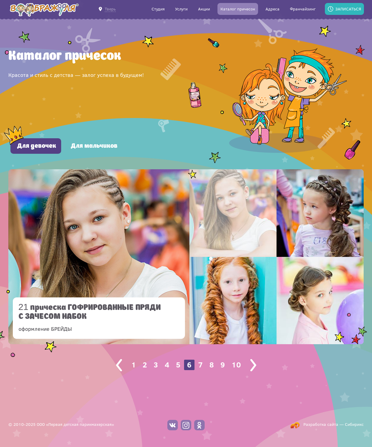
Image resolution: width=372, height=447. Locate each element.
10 (236, 365)
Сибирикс (354, 424)
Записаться (348, 9)
